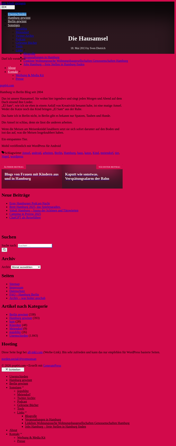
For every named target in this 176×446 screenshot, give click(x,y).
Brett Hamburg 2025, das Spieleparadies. (35, 207)
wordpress (16, 156)
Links (21, 50)
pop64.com (7, 85)
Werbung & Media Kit (30, 75)
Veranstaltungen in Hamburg (41, 57)
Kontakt (14, 71)
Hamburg (70, 153)
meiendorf (107, 153)
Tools (19, 46)
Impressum (16, 287)
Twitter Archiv (25, 35)
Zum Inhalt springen (13, 3)
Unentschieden (17, 14)
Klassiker (15, 325)
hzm (12, 321)
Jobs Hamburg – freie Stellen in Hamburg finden (53, 64)
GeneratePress (52, 365)
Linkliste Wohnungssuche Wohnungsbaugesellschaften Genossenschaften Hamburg (75, 60)
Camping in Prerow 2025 (25, 214)
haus (80, 153)
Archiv (6, 267)
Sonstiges (15, 25)
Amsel (26, 153)
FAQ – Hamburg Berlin (24, 294)
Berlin (58, 153)
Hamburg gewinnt (19, 17)
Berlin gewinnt (17, 21)
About (12, 67)
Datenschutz (17, 291)
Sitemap (14, 284)
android (36, 153)
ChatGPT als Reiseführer (25, 217)
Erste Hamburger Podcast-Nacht (29, 203)
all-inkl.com (35, 352)
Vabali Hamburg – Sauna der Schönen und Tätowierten (43, 210)
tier (117, 153)
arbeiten (48, 153)
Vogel (5, 156)
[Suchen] (4, 250)
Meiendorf (22, 32)
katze (87, 153)
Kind (96, 153)
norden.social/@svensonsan (19, 359)
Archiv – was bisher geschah (27, 298)
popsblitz (21, 28)
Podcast (20, 39)
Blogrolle (29, 53)
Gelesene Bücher (26, 42)
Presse (20, 78)
